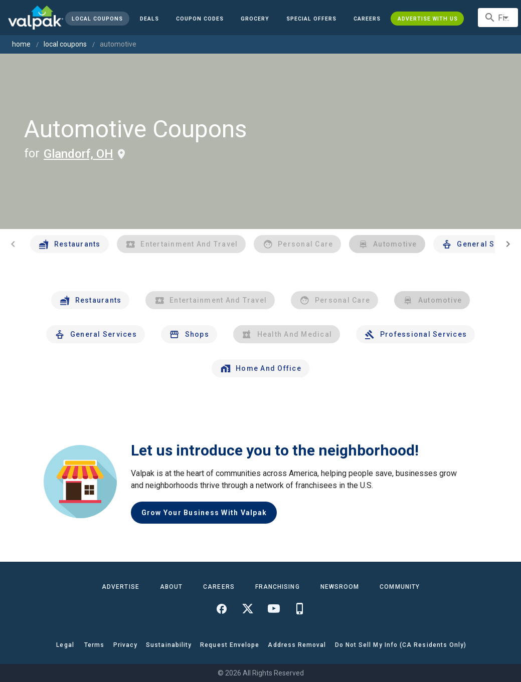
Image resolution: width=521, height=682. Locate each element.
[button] (311, 19)
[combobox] (498, 17)
